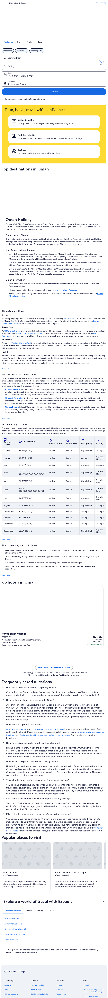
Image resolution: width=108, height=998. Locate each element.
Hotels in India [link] (36, 938)
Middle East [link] (28, 3)
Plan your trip (101, 3)
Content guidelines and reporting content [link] (66, 960)
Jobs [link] (6, 938)
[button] (54, 850)
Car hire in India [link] (36, 956)
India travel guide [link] (37, 934)
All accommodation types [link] (40, 961)
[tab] (39, 46)
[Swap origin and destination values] (54, 61)
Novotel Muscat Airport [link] (16, 678)
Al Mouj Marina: (13, 338)
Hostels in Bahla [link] (11, 888)
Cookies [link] (60, 938)
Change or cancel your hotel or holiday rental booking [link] (93, 939)
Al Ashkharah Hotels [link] (13, 872)
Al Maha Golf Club (12, 280)
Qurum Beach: (12, 356)
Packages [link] (18, 3)
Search (97, 70)
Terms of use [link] (61, 943)
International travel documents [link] (90, 960)
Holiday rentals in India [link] (39, 943)
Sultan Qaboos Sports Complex (29, 282)
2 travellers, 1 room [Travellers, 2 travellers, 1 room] (67, 71)
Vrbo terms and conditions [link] (67, 954)
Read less (6, 317)
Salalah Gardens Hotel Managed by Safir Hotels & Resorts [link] (45, 684)
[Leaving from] (29, 61)
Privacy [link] (59, 934)
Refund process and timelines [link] (90, 946)
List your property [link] (11, 943)
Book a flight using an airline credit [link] (93, 953)
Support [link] (86, 934)
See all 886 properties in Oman (54, 616)
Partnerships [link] (9, 947)
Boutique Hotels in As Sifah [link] (16, 878)
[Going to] (79, 61)
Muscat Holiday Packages (66, 239)
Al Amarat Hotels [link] (11, 867)
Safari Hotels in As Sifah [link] (14, 883)
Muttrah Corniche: (14, 347)
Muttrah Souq (70, 267)
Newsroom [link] (8, 952)
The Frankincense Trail (21, 292)
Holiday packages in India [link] (40, 947)
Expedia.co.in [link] (7, 3)
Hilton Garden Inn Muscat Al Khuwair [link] (48, 678)
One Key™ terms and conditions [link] (64, 948)
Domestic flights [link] (37, 952)
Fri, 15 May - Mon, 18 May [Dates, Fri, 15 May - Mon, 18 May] (24, 71)
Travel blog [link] (35, 965)
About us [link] (7, 934)
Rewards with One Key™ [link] (40, 970)
